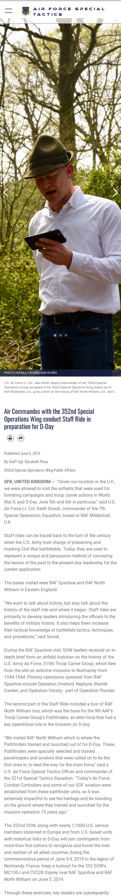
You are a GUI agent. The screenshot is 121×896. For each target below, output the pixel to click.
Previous (6, 192)
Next (115, 192)
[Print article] (10, 438)
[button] (9, 11)
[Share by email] (21, 438)
